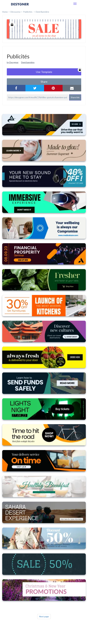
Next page (44, 616)
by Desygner (12, 62)
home (5, 11)
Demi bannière (42, 11)
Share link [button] (75, 97)
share (44, 81)
